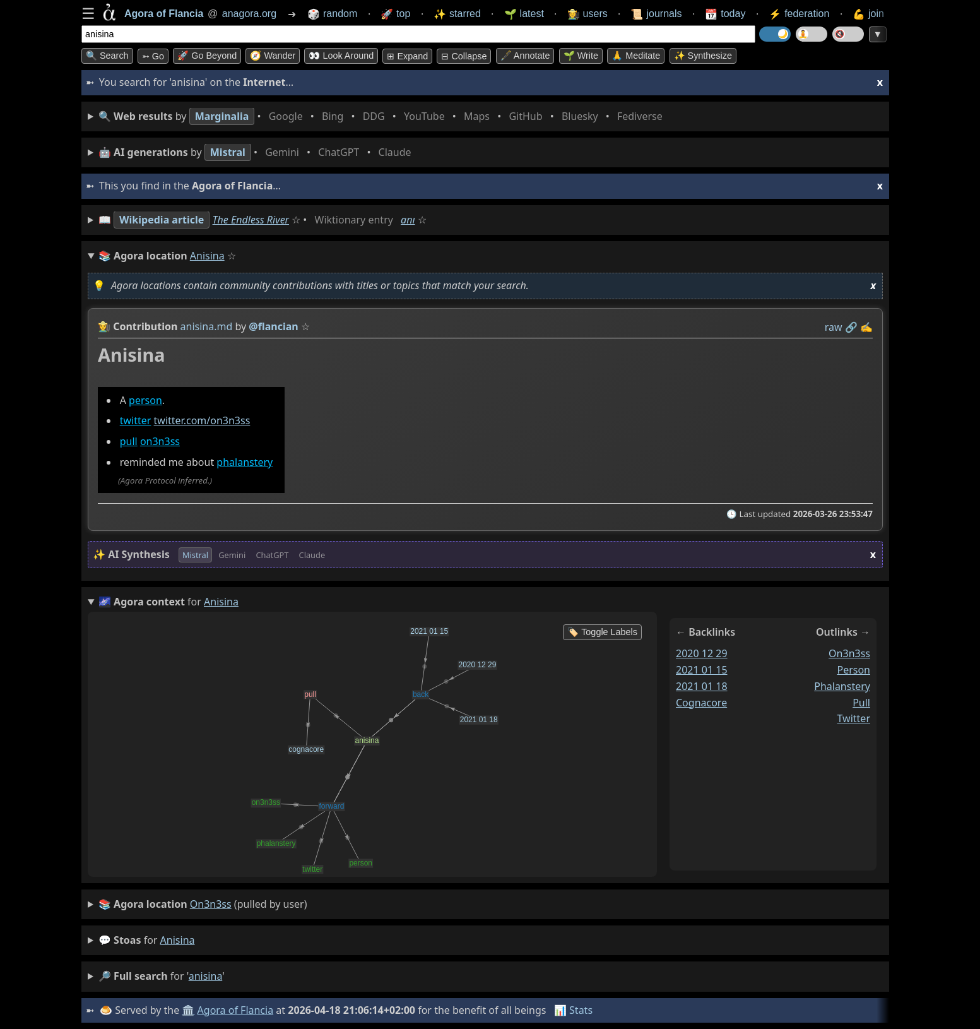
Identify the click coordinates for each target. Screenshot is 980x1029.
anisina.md (206, 326)
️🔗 (851, 327)
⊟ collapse (464, 56)
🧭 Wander (272, 56)
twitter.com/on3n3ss (202, 421)
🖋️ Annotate (525, 56)
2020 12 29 (702, 653)
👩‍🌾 (104, 326)
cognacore (701, 703)
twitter (135, 421)
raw (833, 327)
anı (408, 220)
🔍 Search (107, 56)
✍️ (866, 327)
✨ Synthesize (703, 56)
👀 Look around (341, 56)
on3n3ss (160, 442)
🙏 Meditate (635, 56)
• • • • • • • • (383, 116)
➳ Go (153, 56)
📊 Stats (573, 1010)
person (145, 400)
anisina (177, 940)
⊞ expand (407, 56)
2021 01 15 (702, 670)
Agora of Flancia (236, 1010)
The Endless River (251, 220)
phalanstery (244, 462)
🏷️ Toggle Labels (602, 632)
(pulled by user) (202, 904)
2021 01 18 (702, 686)
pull (129, 442)
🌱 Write (581, 56)
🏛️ (188, 1010)
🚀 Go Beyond (207, 56)
